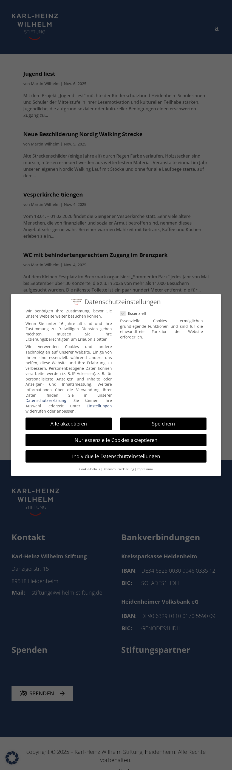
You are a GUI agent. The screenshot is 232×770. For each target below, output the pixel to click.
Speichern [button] (163, 421)
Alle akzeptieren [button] (68, 421)
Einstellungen (99, 403)
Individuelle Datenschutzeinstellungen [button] (116, 453)
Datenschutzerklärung (46, 398)
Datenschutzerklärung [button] (118, 467)
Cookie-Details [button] (89, 467)
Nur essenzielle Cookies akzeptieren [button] (116, 437)
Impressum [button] (145, 467)
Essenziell (135, 311)
